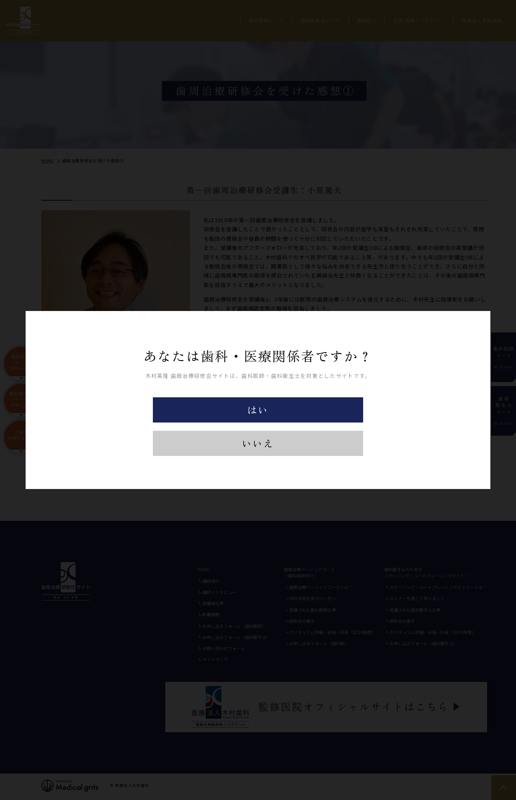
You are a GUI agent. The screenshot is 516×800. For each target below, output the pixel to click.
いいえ (258, 443)
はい (258, 409)
